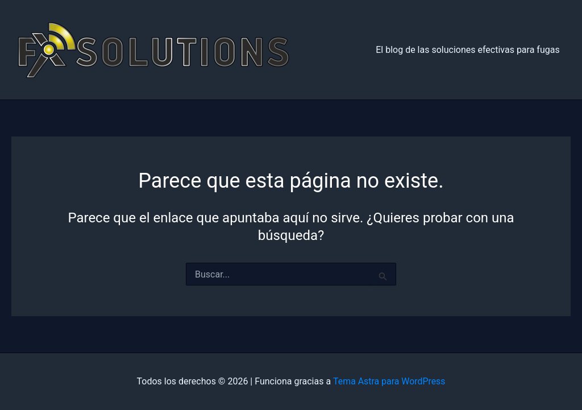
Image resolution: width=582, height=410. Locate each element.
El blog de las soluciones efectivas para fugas (470, 49)
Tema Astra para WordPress (389, 381)
